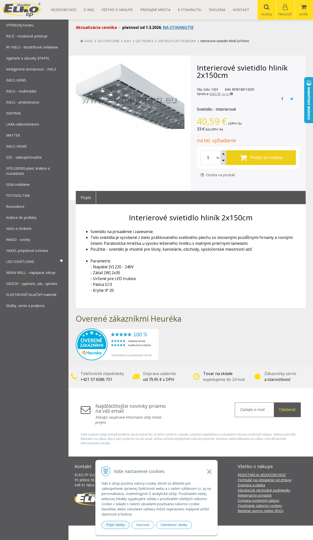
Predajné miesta (155, 9)
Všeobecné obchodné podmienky (264, 490)
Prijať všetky (115, 525)
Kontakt (241, 9)
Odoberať (287, 410)
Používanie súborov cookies (260, 506)
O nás (89, 9)
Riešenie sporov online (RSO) (260, 511)
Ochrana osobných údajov (258, 500)
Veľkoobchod (63, 9)
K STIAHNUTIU (189, 9)
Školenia (217, 9)
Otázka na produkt (218, 175)
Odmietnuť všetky (174, 525)
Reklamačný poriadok (255, 495)
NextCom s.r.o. (244, 533)
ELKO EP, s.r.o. (221, 94)
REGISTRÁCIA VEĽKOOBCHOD (262, 475)
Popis (86, 197)
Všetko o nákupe (117, 9)
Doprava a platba (251, 485)
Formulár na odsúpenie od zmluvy (264, 480)
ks (218, 158)
